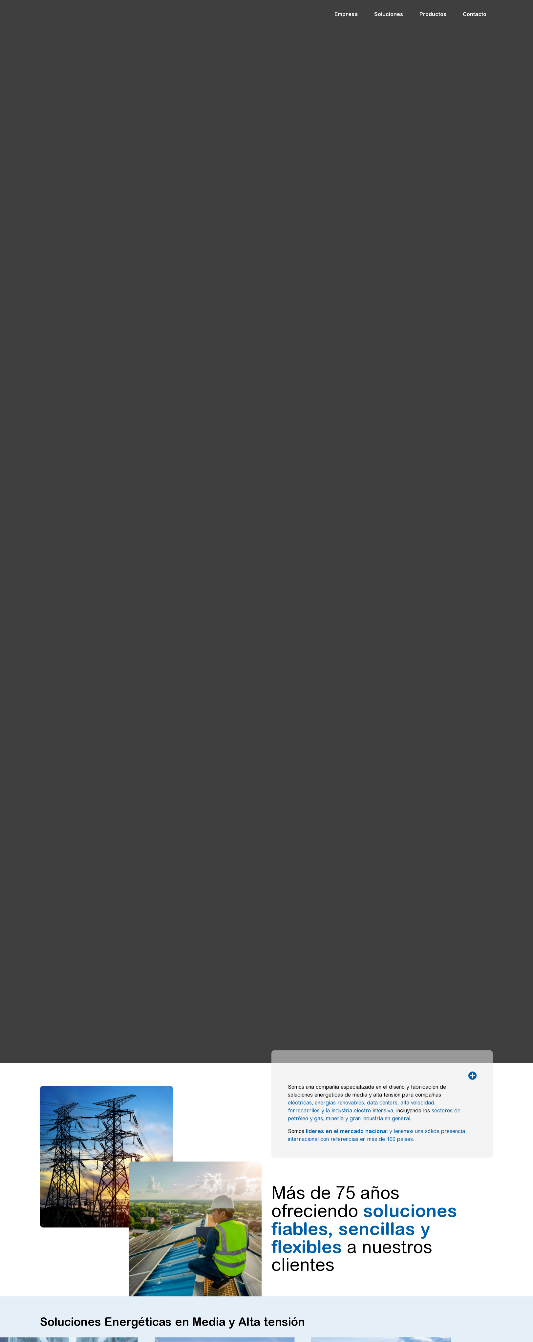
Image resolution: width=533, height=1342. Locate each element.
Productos (434, 14)
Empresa (347, 14)
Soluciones (390, 14)
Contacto (474, 14)
